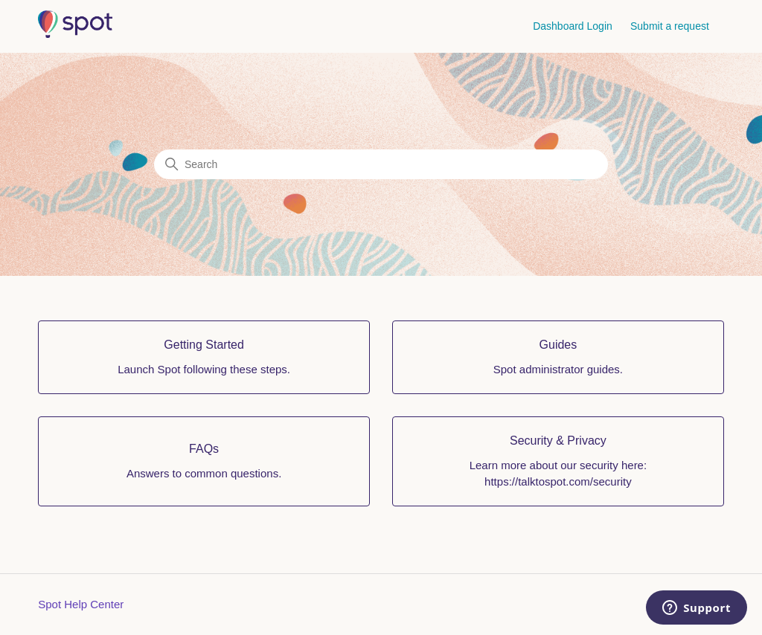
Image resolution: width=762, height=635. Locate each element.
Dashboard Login (572, 26)
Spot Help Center (81, 604)
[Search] (381, 164)
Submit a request (669, 26)
